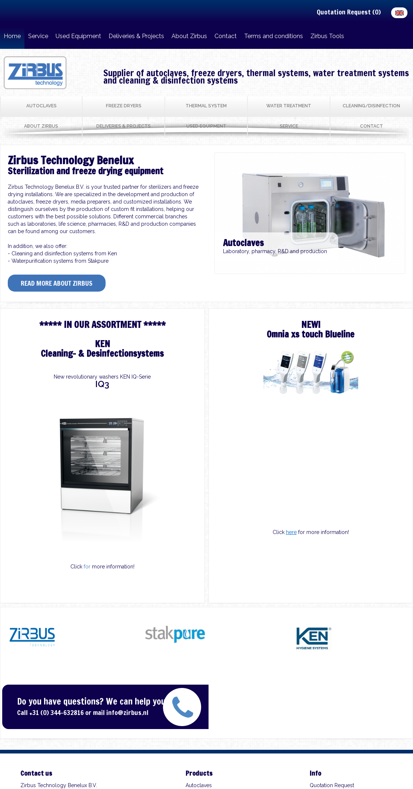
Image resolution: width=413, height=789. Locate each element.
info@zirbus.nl (127, 712)
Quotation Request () (349, 12)
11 (344, 269)
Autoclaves (199, 785)
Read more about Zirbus (57, 283)
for (87, 567)
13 (361, 269)
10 (335, 269)
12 (352, 269)
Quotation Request (332, 785)
